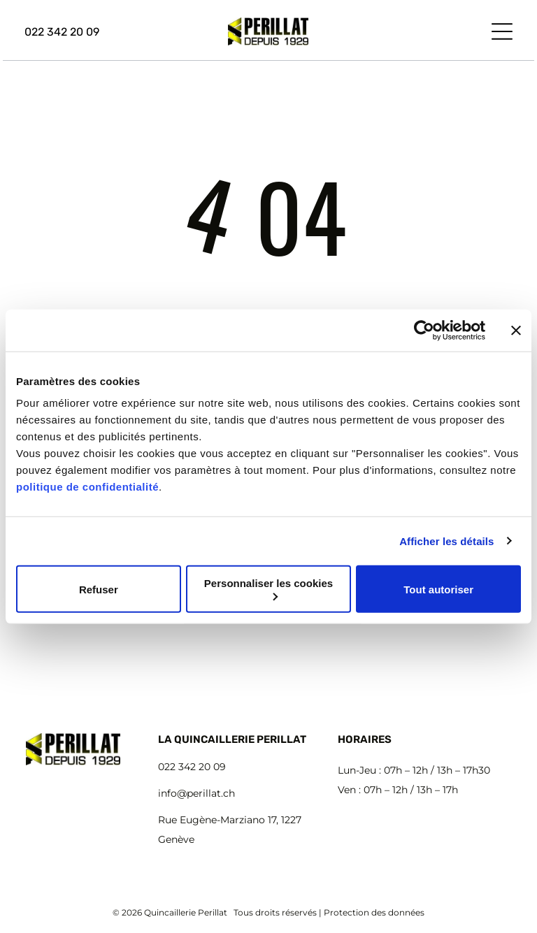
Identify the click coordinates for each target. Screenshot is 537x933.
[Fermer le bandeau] (516, 330)
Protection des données (374, 912)
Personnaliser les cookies (268, 588)
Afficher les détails (446, 541)
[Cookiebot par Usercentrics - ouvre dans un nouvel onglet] (424, 329)
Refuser (98, 589)
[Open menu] (502, 31)
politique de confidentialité (87, 487)
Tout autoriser (438, 589)
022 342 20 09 (192, 766)
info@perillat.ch (196, 793)
